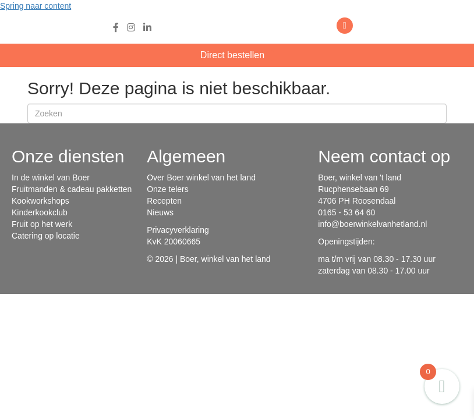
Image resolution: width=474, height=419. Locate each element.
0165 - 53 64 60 (346, 212)
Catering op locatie (46, 235)
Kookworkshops (40, 200)
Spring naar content (35, 5)
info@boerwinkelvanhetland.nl (372, 224)
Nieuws (160, 212)
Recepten (164, 200)
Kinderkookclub (40, 212)
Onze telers (168, 189)
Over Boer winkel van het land (201, 177)
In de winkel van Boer (51, 177)
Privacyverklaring (178, 230)
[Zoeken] (237, 113)
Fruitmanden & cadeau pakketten (72, 189)
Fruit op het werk (42, 224)
